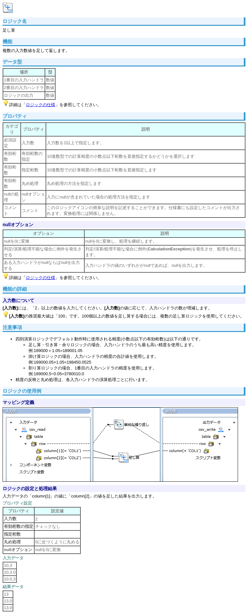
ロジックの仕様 (40, 104)
